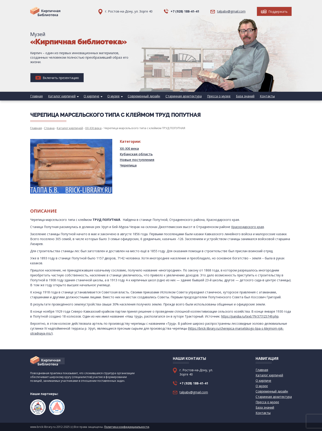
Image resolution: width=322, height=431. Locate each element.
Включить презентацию (57, 78)
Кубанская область (136, 154)
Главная (36, 96)
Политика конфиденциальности (126, 427)
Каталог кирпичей (62, 96)
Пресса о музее (219, 96)
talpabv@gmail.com (231, 11)
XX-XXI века (129, 148)
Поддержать (274, 11)
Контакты (267, 96)
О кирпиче (91, 96)
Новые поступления (137, 159)
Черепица (128, 165)
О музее (113, 96)
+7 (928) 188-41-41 (185, 11)
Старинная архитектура (183, 96)
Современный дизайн (144, 96)
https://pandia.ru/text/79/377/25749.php (250, 316)
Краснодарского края (247, 227)
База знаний (245, 96)
